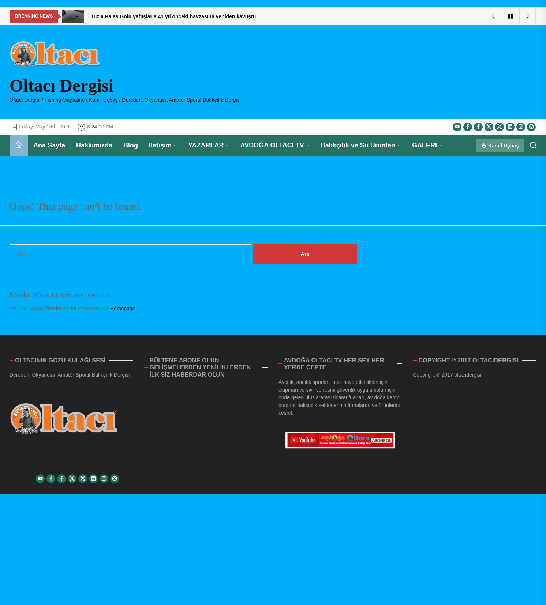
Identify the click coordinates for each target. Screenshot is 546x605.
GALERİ (427, 145)
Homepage (122, 308)
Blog (130, 145)
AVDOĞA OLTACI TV (274, 145)
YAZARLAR (208, 145)
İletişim (163, 145)
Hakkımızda (94, 145)
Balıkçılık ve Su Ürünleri (361, 145)
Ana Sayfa (49, 145)
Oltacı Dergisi (61, 85)
